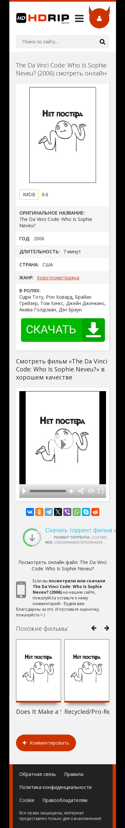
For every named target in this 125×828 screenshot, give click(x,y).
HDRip (39, 18)
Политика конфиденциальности (55, 787)
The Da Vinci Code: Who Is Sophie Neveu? (69, 565)
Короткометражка (58, 277)
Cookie (26, 800)
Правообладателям (64, 800)
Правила (73, 774)
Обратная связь (37, 774)
